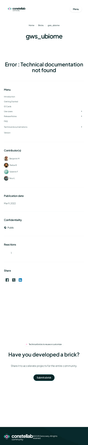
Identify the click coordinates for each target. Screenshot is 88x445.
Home (31, 25)
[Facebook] (66, 437)
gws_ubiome (53, 25)
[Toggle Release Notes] (81, 116)
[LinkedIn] (77, 437)
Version (7, 132)
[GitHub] (82, 437)
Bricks (41, 25)
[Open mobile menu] (76, 9)
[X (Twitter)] (72, 437)
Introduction (9, 96)
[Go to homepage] (16, 9)
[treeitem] (44, 106)
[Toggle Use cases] (81, 111)
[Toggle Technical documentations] (81, 127)
